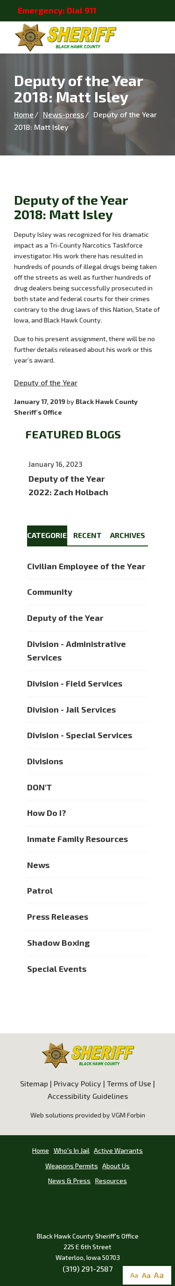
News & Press (69, 1181)
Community (49, 591)
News (38, 865)
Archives (127, 535)
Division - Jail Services (71, 709)
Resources (111, 1181)
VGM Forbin (128, 1115)
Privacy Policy (77, 1083)
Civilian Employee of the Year (86, 566)
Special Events (56, 968)
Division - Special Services (79, 735)
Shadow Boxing (58, 942)
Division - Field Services (74, 683)
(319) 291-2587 (87, 1268)
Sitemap (34, 1083)
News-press (63, 114)
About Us (116, 1166)
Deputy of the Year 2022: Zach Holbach (87, 479)
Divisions (45, 761)
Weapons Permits (71, 1166)
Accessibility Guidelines (88, 1095)
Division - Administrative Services (76, 651)
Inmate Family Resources (77, 839)
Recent (87, 535)
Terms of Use (129, 1083)
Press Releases (57, 916)
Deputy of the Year (45, 382)
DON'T (39, 787)
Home (24, 114)
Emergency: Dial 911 (57, 10)
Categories (47, 535)
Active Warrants (118, 1150)
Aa (134, 1275)
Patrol (40, 890)
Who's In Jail (72, 1150)
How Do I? (46, 813)
